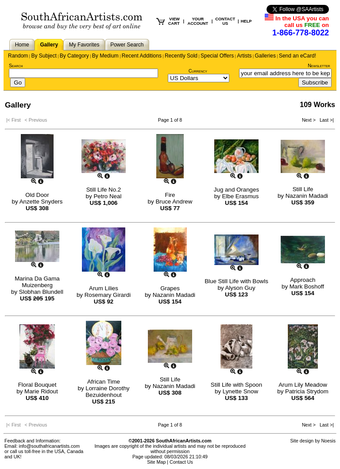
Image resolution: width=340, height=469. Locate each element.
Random (18, 56)
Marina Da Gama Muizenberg (37, 281)
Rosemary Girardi (108, 295)
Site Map (156, 462)
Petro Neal (107, 196)
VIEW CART (174, 21)
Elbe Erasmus (240, 196)
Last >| (325, 120)
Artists (244, 56)
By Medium (105, 56)
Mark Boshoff (307, 286)
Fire (170, 195)
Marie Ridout (41, 391)
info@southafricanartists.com (49, 446)
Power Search (126, 45)
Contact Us (181, 462)
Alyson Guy (240, 287)
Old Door (37, 195)
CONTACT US (225, 21)
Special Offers (217, 56)
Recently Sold (181, 56)
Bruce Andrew (173, 201)
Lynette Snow (240, 391)
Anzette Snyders (41, 201)
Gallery (49, 45)
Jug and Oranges (236, 189)
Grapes (170, 288)
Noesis (328, 440)
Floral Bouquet (37, 384)
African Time (103, 381)
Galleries (265, 56)
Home (22, 45)
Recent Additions (142, 56)
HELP (246, 21)
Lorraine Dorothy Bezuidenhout (107, 391)
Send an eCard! (297, 56)
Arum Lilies (103, 288)
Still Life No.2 (103, 189)
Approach (302, 280)
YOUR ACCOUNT (198, 21)
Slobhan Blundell (41, 291)
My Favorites (84, 45)
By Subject (43, 56)
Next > (309, 120)
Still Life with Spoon (236, 384)
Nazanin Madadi (307, 195)
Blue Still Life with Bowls (236, 281)
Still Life (303, 189)
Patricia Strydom (306, 391)
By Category (74, 56)
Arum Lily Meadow (302, 384)
